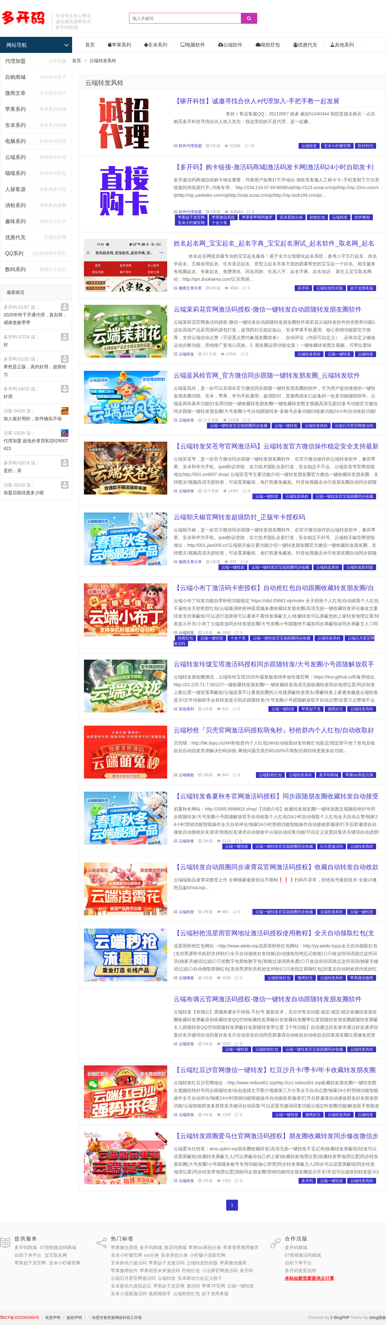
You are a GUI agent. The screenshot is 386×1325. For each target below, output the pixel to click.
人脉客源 (15, 189)
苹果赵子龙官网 (191, 217)
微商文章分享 (190, 288)
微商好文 (335, 709)
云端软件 (230, 44)
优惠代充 (15, 237)
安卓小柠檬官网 (337, 146)
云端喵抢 (186, 775)
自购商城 (15, 77)
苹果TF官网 (213, 1285)
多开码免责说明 (300, 1270)
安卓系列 (15, 125)
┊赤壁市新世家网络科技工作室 (115, 1317)
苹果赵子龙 (311, 709)
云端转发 (309, 146)
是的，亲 (12, 470)
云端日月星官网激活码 (354, 425)
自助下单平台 (27, 1255)
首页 (90, 44)
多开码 (303, 288)
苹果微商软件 (124, 1270)
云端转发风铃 (104, 82)
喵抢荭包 (268, 44)
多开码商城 (328, 775)
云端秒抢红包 (270, 775)
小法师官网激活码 (220, 1270)
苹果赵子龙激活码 (167, 1262)
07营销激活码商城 (58, 1247)
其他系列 (342, 44)
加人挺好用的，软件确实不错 (33, 418)
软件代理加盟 (190, 146)
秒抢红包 (317, 217)
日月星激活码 (331, 846)
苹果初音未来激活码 (160, 1270)
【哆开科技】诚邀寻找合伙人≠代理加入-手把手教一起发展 (257, 100)
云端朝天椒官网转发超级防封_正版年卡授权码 (239, 517)
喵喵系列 (15, 173)
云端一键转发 (339, 354)
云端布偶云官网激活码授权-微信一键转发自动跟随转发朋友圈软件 (268, 999)
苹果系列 (15, 109)
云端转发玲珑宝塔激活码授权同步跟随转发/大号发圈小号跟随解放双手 (274, 664)
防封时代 (365, 146)
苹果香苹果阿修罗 (257, 217)
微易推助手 (160, 1293)
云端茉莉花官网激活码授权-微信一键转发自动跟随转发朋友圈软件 (268, 309)
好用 (8, 396)
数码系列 (15, 269)
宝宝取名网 (56, 1255)
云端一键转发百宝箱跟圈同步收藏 (238, 425)
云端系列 (15, 157)
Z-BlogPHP (339, 1317)
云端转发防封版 (329, 288)
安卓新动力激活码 (129, 1262)
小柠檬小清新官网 (208, 1255)
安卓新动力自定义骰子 (199, 1278)
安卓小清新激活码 (129, 1293)
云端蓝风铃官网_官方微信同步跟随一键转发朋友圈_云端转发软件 (267, 375)
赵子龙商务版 (361, 288)
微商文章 (15, 93)
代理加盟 (15, 61)
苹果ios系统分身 (359, 775)
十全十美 (219, 223)
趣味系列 (15, 221)
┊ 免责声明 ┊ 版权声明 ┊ (63, 1317)
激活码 (193, 1285)
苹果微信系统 (223, 217)
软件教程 (362, 217)
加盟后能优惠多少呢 (24, 492)
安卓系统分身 (291, 217)
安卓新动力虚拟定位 (131, 1285)
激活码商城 (175, 1247)
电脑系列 (15, 141)
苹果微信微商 (361, 978)
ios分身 (151, 1255)
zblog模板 (377, 1317)
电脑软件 (192, 44)
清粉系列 (15, 205)
